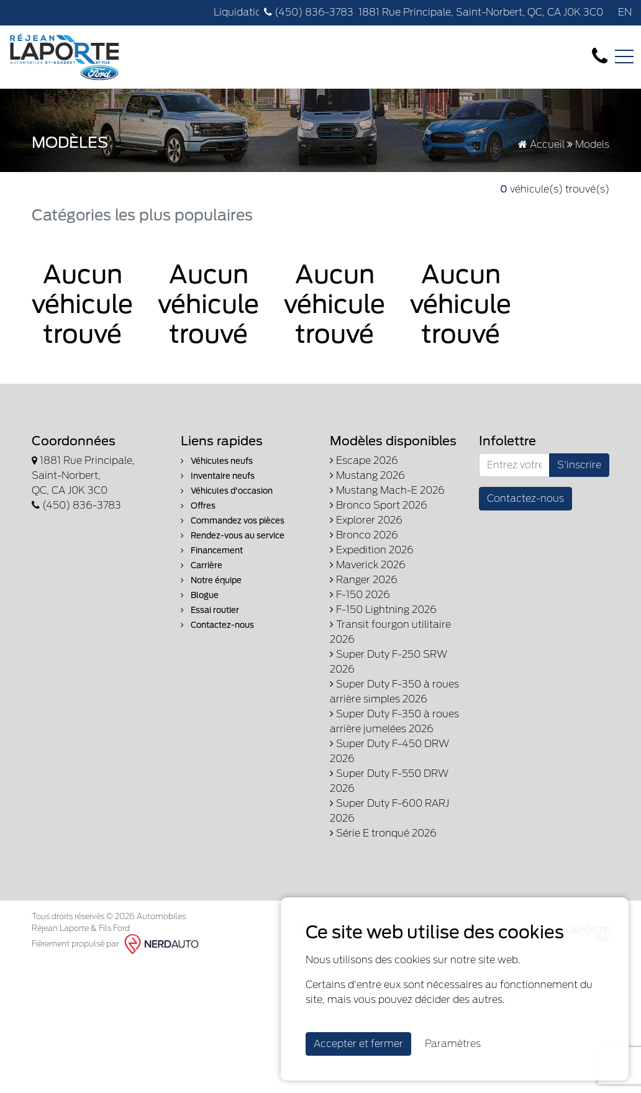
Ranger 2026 (364, 580)
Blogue (200, 595)
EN (625, 12)
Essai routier (210, 610)
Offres (198, 505)
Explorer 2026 (366, 520)
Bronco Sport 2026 (378, 505)
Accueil (541, 144)
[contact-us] (599, 56)
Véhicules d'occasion (227, 491)
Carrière (201, 565)
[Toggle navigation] (624, 56)
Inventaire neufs (218, 476)
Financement (212, 550)
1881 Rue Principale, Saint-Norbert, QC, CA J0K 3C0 (480, 12)
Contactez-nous (217, 625)
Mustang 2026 (367, 475)
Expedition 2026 (372, 550)
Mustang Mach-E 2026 (387, 490)
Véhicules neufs (217, 461)
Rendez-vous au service (232, 535)
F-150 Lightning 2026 (383, 609)
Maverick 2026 (368, 565)
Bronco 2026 (364, 535)
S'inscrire (579, 465)
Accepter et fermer (358, 1044)
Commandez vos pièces (232, 520)
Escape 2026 (364, 460)
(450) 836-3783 (308, 12)
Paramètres (453, 1044)
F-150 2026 (360, 595)
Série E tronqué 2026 (383, 833)
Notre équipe (211, 580)
